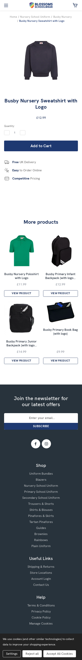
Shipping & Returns (41, 567)
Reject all (32, 654)
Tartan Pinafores (41, 522)
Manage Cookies (41, 623)
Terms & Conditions (41, 605)
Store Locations (41, 573)
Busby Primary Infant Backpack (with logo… (60, 276)
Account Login (41, 579)
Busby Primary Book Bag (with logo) (60, 332)
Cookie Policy (41, 617)
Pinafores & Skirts (41, 516)
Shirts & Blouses (41, 510)
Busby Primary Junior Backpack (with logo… (21, 343)
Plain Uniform (41, 546)
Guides (41, 528)
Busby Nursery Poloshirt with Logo (21, 276)
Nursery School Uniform (41, 486)
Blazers (41, 480)
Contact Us (41, 585)
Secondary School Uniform (41, 498)
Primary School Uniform (41, 492)
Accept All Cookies (59, 654)
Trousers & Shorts (41, 504)
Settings (12, 654)
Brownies (41, 534)
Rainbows (41, 540)
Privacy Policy (41, 611)
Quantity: (9, 126)
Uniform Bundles (41, 474)
